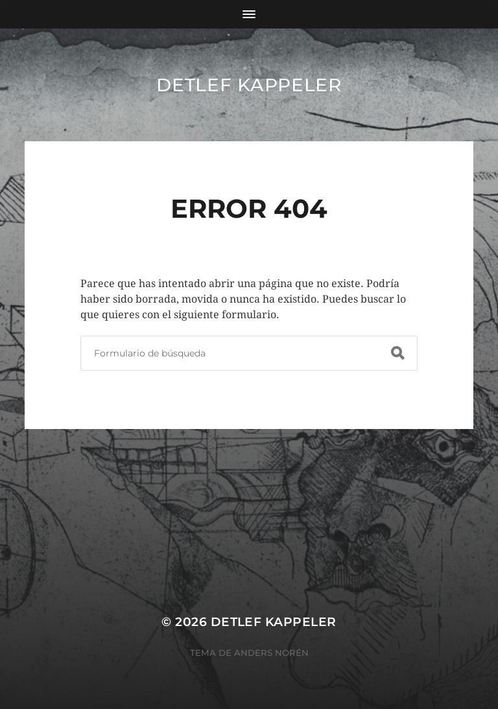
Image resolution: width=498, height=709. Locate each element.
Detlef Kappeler (249, 85)
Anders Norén (271, 652)
